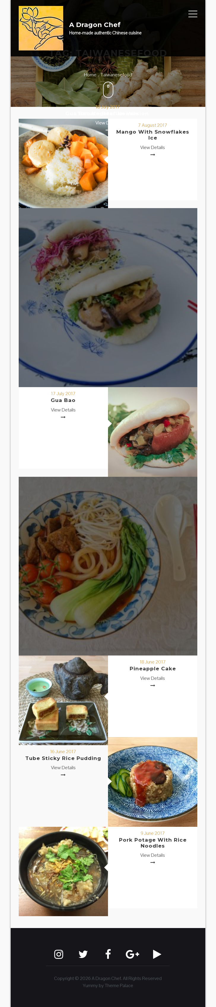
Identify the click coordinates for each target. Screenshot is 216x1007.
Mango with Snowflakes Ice (152, 135)
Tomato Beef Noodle (108, 113)
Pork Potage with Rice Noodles (153, 843)
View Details (152, 147)
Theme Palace (119, 985)
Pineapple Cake (153, 669)
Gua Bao (63, 400)
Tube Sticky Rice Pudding (63, 758)
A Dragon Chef (94, 25)
